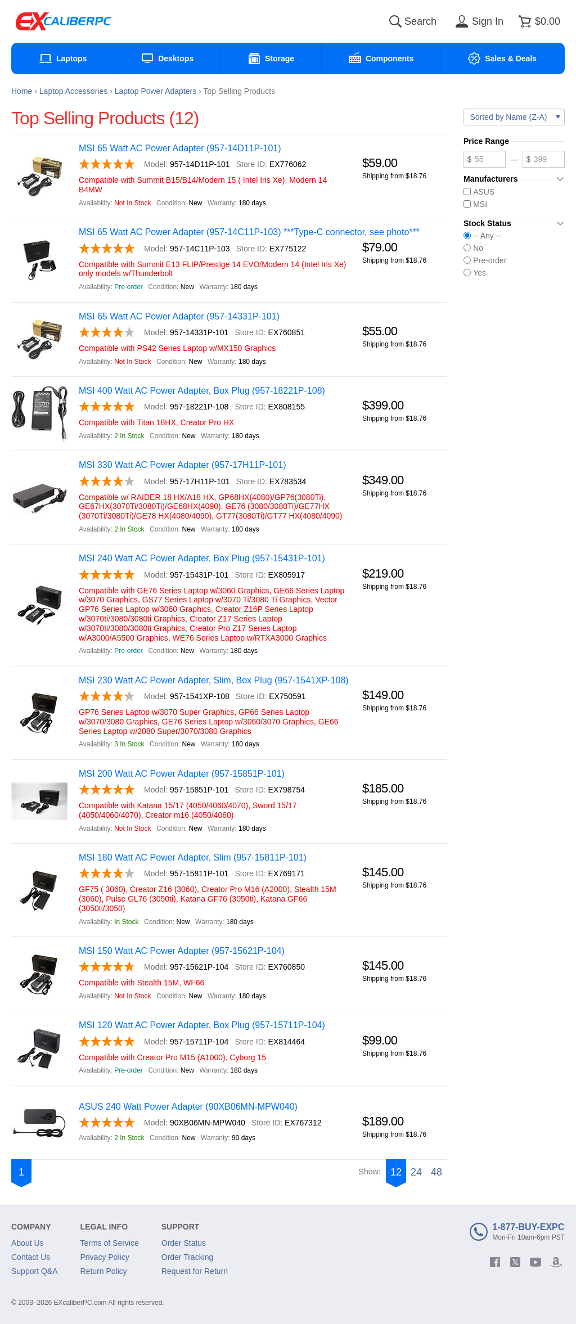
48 (436, 1172)
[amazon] (556, 1262)
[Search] (395, 21)
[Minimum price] (485, 159)
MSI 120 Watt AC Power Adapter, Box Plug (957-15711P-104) (202, 1025)
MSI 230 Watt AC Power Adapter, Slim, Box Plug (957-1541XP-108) (214, 680)
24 (416, 1172)
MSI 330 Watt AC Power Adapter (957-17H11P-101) (182, 465)
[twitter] (515, 1262)
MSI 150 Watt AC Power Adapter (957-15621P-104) (182, 951)
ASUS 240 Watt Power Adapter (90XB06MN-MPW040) (188, 1106)
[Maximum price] (544, 159)
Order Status (183, 1243)
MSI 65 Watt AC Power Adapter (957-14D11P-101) (180, 148)
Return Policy (103, 1271)
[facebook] (495, 1262)
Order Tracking (187, 1257)
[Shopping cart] (537, 21)
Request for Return (194, 1271)
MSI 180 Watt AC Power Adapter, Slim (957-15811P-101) (193, 857)
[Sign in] (477, 21)
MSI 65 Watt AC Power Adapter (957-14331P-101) (179, 316)
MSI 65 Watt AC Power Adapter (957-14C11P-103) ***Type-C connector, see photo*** (249, 232)
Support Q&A (34, 1271)
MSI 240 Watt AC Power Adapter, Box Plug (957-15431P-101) (202, 558)
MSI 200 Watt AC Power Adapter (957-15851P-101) (182, 773)
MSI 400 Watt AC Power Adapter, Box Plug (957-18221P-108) (202, 390)
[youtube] (535, 1262)
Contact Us (30, 1257)
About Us (27, 1243)
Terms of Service (109, 1243)
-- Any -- (482, 235)
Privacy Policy (104, 1257)
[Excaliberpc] (63, 21)
